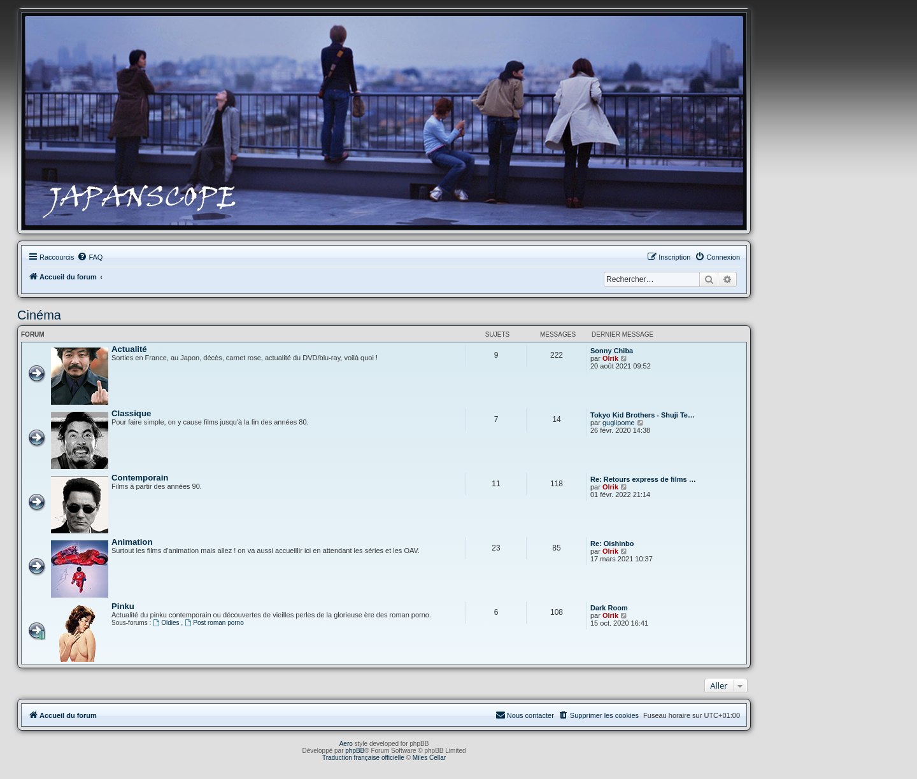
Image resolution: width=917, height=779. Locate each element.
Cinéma (39, 315)
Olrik (610, 358)
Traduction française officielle (363, 757)
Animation (131, 542)
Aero (346, 743)
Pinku (122, 606)
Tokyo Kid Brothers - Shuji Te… (642, 415)
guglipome (618, 422)
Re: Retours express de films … (643, 479)
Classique (131, 413)
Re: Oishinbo (612, 543)
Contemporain (139, 477)
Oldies (167, 622)
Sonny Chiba (611, 350)
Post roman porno (214, 622)
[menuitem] (90, 257)
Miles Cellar (429, 757)
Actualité (129, 349)
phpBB (354, 750)
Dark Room (609, 608)
